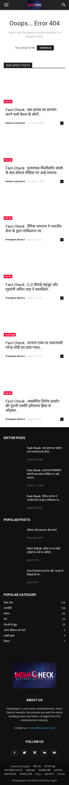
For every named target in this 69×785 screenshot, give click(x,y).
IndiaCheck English (20, 766)
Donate (61, 774)
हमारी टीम (58, 770)
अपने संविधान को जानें (13, 770)
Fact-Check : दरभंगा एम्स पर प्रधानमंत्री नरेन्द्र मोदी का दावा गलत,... (34, 345)
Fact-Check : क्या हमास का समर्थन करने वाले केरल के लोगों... (31, 112)
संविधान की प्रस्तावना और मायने (42, 529)
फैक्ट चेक (8, 101)
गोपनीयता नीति (26, 774)
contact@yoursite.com (41, 728)
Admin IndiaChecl (15, 123)
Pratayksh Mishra (15, 239)
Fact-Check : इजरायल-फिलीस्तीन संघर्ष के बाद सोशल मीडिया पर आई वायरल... (34, 170)
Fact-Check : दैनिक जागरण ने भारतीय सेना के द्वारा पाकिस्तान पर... (33, 228)
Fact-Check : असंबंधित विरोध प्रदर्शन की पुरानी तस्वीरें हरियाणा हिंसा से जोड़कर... (32, 406)
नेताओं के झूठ (10, 334)
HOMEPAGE (45, 48)
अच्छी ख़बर (30, 770)
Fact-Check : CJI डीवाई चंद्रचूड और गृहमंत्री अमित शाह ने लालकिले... (32, 286)
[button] (64, 5)
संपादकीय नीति (44, 770)
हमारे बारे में (49, 774)
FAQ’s (38, 774)
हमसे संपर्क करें (10, 774)
